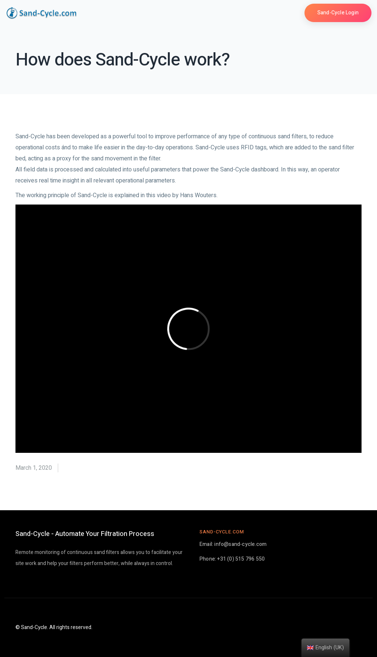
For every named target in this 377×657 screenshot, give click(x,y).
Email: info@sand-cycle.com (233, 544)
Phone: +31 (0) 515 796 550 (232, 559)
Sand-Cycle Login (338, 13)
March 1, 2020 (33, 468)
